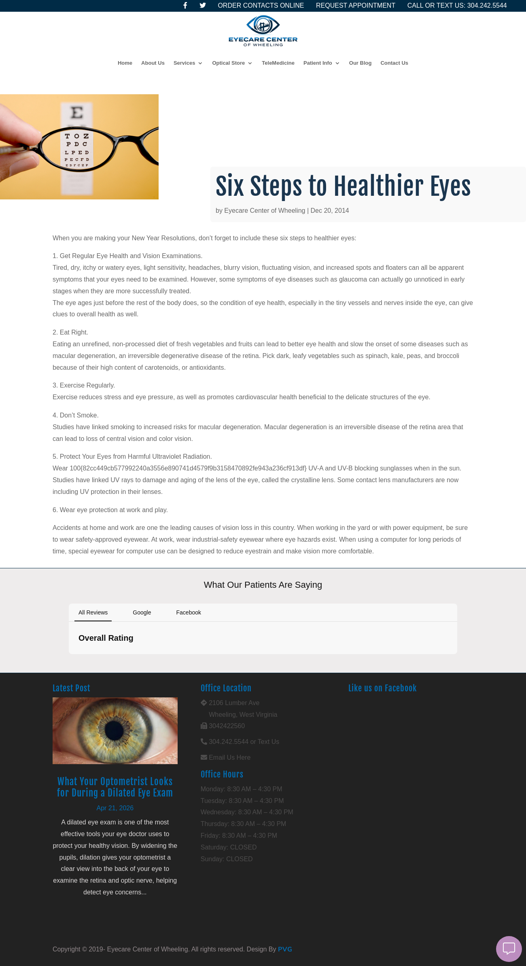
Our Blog (360, 63)
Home (125, 63)
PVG (285, 949)
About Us (153, 63)
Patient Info (317, 63)
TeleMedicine (278, 63)
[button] (68, 662)
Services (184, 63)
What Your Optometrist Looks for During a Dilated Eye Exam (115, 787)
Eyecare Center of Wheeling (264, 210)
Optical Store (228, 63)
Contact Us (394, 63)
